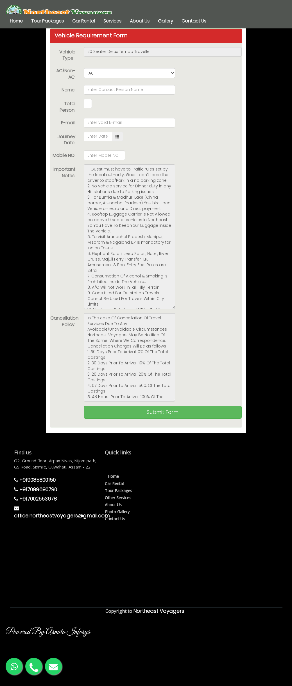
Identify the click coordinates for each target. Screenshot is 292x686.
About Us (140, 21)
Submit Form (162, 412)
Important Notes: (64, 172)
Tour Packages (47, 21)
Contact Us (194, 21)
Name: (68, 90)
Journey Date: (66, 139)
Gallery (165, 21)
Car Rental (83, 21)
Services (112, 21)
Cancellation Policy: (64, 321)
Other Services (118, 497)
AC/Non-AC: (65, 74)
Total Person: (67, 106)
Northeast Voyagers (158, 611)
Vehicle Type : (67, 55)
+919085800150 (35, 479)
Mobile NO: (64, 155)
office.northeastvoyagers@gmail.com (62, 512)
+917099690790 (35, 489)
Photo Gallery (117, 511)
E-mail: (68, 123)
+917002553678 (35, 498)
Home (16, 21)
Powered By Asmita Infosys (48, 632)
